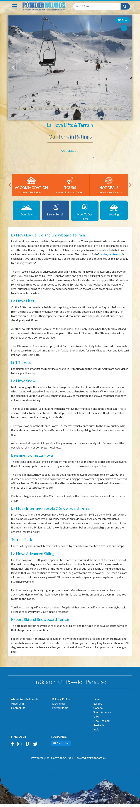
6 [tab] (46, 113)
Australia (98, 729)
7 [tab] (51, 113)
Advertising (18, 707)
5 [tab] (40, 113)
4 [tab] (35, 113)
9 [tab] (62, 113)
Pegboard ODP (99, 761)
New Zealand (101, 724)
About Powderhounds (24, 703)
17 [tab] (105, 113)
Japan (96, 703)
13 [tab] (83, 113)
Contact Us (18, 711)
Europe (97, 707)
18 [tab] (110, 113)
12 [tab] (78, 113)
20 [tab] (121, 113)
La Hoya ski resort (110, 258)
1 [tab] (19, 113)
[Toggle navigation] (14, 10)
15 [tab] (94, 113)
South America (102, 716)
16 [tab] (99, 113)
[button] (70, 155)
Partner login (60, 711)
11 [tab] (73, 113)
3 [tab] (30, 113)
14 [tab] (89, 113)
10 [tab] (67, 113)
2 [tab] (24, 113)
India (96, 733)
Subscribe (60, 747)
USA (96, 720)
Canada (98, 711)
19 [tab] (115, 113)
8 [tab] (56, 113)
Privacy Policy (61, 703)
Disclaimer (58, 707)
